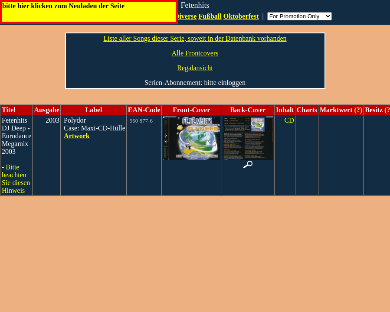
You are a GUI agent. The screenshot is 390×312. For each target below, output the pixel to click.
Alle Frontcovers (195, 53)
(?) (357, 110)
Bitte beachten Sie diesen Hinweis (16, 178)
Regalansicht (195, 68)
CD (289, 120)
